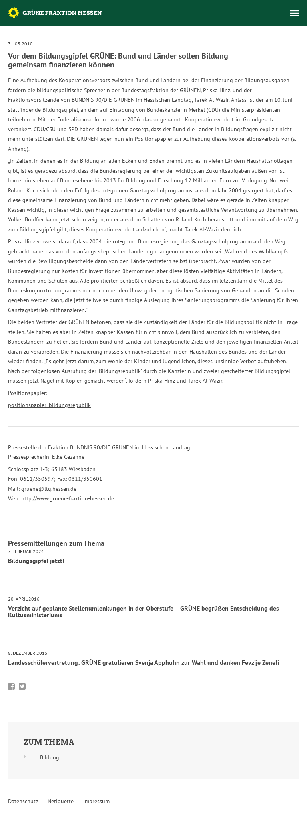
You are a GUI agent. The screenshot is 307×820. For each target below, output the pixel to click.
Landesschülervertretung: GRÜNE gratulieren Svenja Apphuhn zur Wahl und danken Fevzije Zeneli (143, 662)
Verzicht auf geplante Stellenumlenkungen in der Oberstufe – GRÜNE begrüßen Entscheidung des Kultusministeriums (143, 611)
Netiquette (61, 801)
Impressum (96, 801)
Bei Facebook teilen (11, 686)
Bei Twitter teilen (22, 686)
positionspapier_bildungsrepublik (49, 405)
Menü (294, 13)
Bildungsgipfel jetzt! (36, 561)
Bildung (49, 757)
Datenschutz (23, 801)
